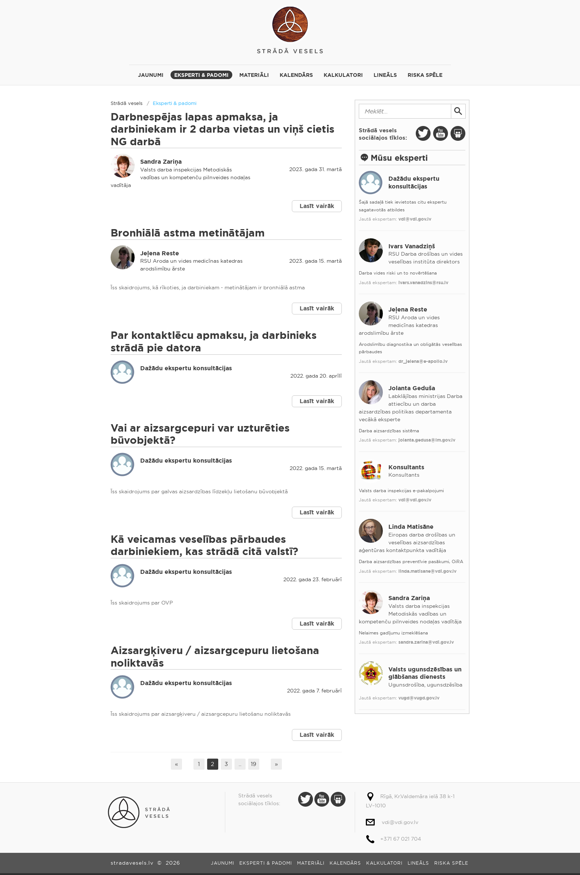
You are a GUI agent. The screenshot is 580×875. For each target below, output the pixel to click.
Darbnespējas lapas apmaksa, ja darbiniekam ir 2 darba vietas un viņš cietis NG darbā (222, 129)
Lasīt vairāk (317, 206)
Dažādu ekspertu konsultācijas (186, 368)
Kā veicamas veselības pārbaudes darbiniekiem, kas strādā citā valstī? (204, 545)
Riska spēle (425, 75)
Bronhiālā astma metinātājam (188, 233)
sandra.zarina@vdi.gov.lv (426, 642)
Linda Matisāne (411, 527)
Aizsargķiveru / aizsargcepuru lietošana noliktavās (215, 657)
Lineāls (385, 75)
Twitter (423, 133)
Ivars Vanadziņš (411, 246)
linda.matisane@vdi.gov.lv (427, 571)
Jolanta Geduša (411, 388)
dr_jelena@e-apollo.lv (423, 361)
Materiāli (254, 75)
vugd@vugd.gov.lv (418, 698)
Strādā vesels (290, 29)
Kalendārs (296, 75)
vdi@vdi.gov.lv (414, 219)
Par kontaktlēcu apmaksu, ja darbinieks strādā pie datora (214, 341)
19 (253, 763)
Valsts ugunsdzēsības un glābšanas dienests (425, 673)
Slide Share (458, 133)
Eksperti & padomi (201, 75)
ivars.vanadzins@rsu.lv (423, 283)
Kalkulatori (343, 75)
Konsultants (406, 467)
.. (240, 763)
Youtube (440, 133)
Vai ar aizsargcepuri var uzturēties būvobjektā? (200, 434)
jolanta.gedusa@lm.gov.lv (426, 440)
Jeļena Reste (159, 253)
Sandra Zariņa (161, 162)
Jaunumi (150, 75)
